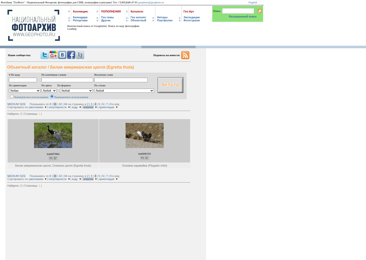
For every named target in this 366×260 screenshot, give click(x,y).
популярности (58, 107)
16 (54, 104)
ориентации (106, 107)
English (253, 2)
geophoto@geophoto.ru (151, 2)
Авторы (162, 17)
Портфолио (165, 20)
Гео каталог (138, 17)
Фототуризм (192, 20)
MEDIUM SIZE (16, 104)
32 (60, 104)
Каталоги (137, 11)
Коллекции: (80, 11)
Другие (106, 20)
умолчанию (36, 107)
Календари (80, 17)
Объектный (138, 20)
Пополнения (111, 11)
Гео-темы (107, 17)
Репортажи (80, 20)
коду (75, 107)
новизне (88, 107)
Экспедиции (192, 17)
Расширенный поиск (242, 16)
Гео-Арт (189, 11)
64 (65, 104)
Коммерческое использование (31, 97)
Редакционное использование (71, 97)
